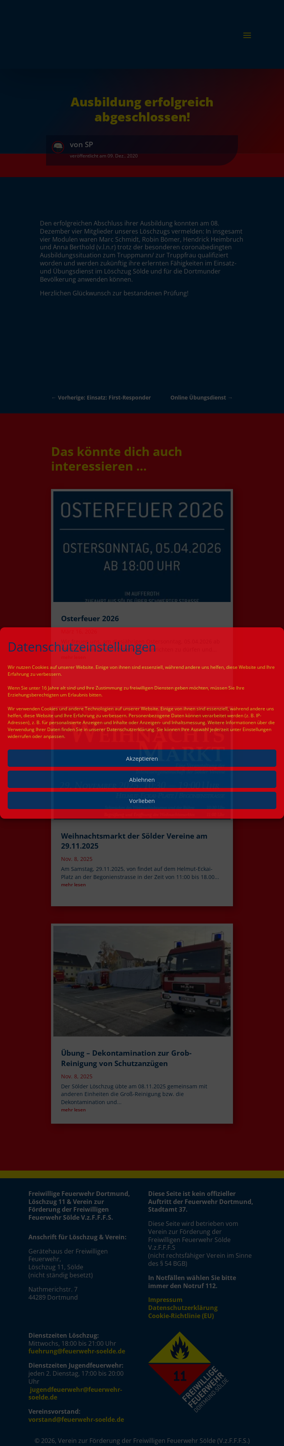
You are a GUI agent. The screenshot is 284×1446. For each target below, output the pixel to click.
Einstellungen (257, 729)
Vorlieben (142, 800)
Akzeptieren (142, 758)
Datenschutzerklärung (130, 729)
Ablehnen (142, 779)
